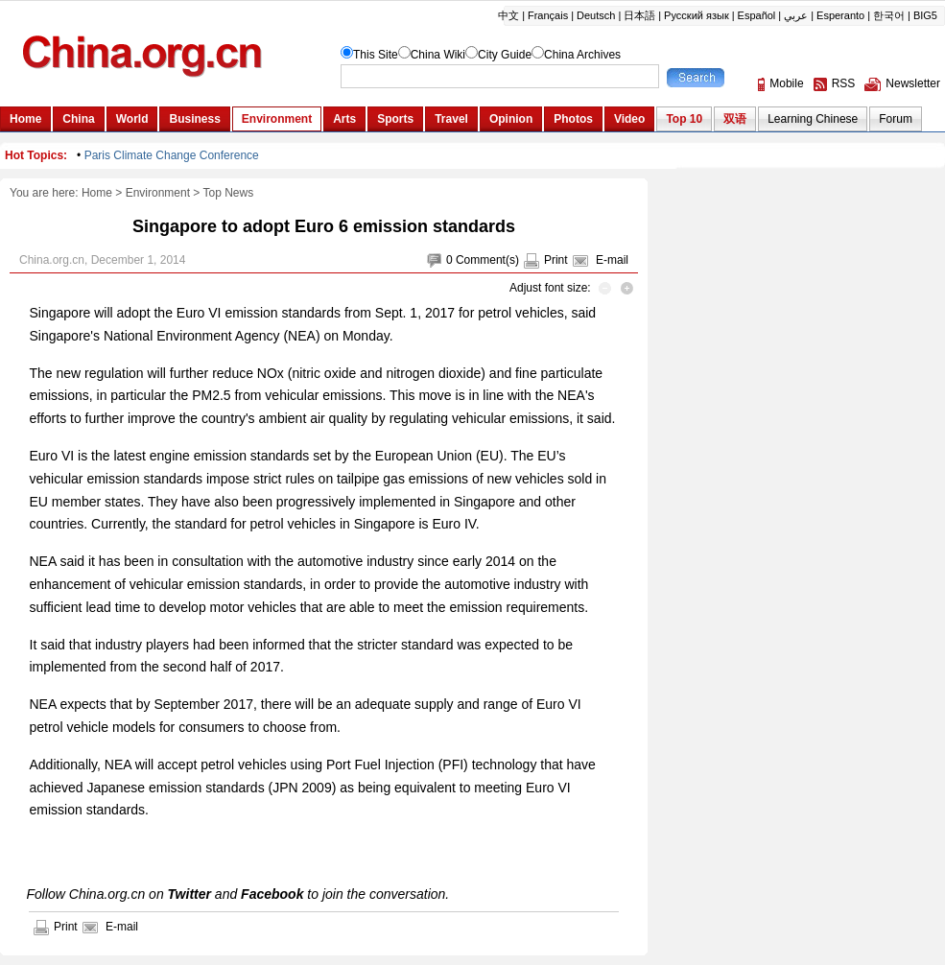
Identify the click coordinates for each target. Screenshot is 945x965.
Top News (228, 193)
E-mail (612, 260)
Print (556, 260)
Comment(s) (487, 260)
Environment (158, 193)
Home (97, 193)
